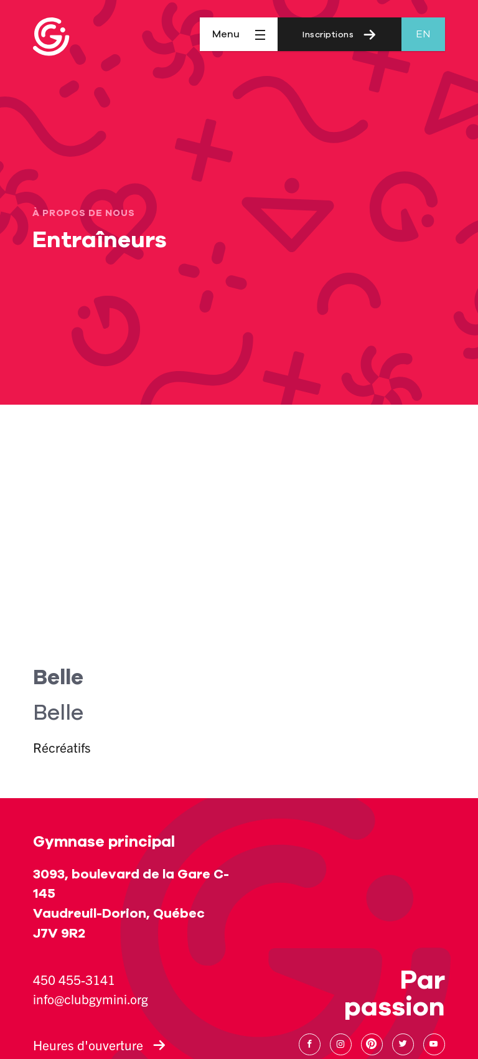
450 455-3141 (74, 979)
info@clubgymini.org (90, 999)
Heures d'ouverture (99, 1045)
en (423, 34)
